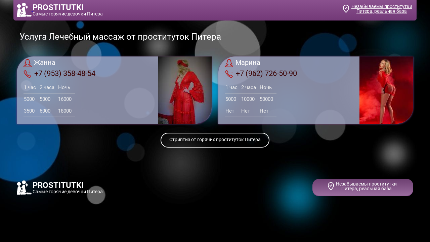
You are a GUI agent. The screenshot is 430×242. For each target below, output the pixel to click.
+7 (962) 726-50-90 (261, 73)
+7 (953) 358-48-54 (59, 73)
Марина (242, 63)
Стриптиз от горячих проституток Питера (215, 139)
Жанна (39, 63)
